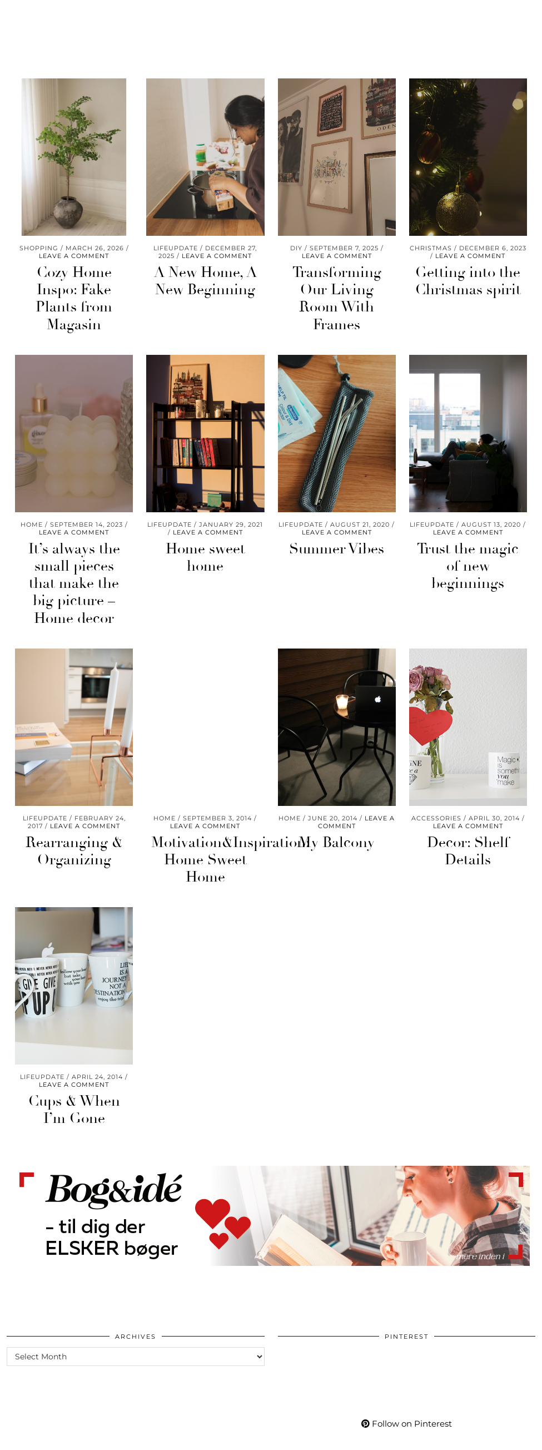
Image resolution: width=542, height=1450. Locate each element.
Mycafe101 (270, 15)
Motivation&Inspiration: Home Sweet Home (230, 860)
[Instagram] (403, 26)
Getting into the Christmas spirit (468, 281)
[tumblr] (471, 26)
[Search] (520, 26)
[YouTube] (431, 26)
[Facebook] (445, 26)
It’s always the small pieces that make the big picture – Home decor (74, 583)
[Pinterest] (417, 26)
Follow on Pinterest (406, 1423)
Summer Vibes (336, 549)
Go (95, 26)
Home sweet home (205, 557)
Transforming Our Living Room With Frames (336, 299)
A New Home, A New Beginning (205, 281)
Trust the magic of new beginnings (468, 566)
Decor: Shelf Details (468, 851)
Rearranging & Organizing (74, 851)
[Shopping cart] (502, 26)
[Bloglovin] (459, 26)
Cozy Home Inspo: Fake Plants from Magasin (74, 299)
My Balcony (337, 843)
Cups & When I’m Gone (74, 1109)
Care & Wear (44, 26)
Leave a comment (74, 256)
